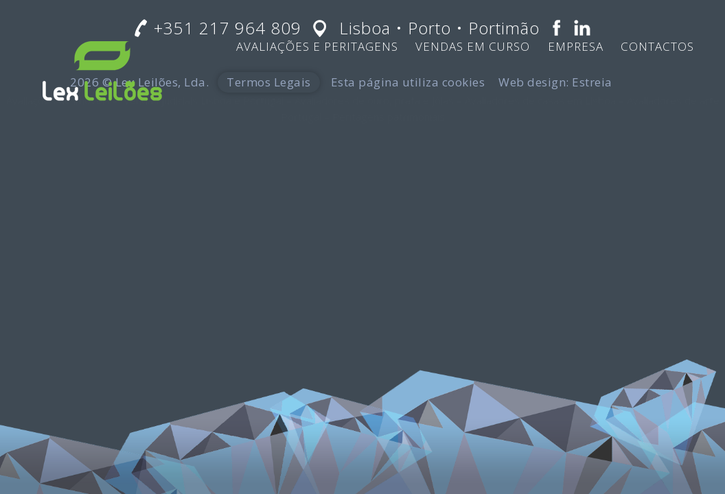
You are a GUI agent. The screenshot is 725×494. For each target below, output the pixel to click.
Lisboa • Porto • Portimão (439, 27)
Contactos (657, 46)
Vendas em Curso (472, 46)
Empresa (575, 46)
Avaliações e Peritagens (317, 46)
